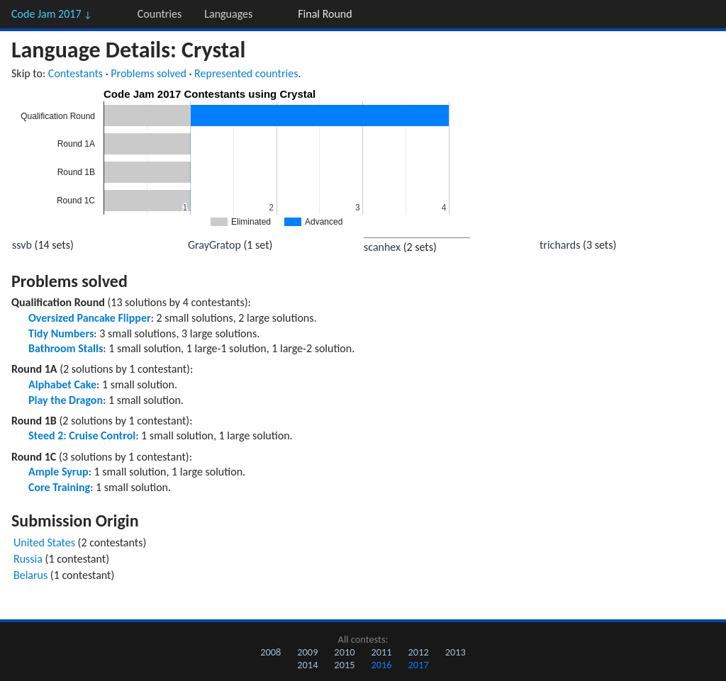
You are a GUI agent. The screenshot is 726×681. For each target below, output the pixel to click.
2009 (307, 652)
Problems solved (148, 73)
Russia (28, 558)
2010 (344, 652)
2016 (381, 664)
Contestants (75, 73)
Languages (228, 14)
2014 (307, 664)
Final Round (325, 14)
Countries (160, 14)
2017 (418, 664)
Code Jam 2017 (51, 14)
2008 (270, 652)
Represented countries (246, 73)
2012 (418, 652)
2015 (344, 664)
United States (44, 542)
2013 (455, 652)
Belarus (30, 575)
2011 (381, 652)
